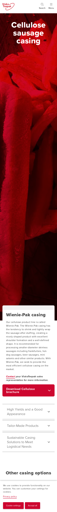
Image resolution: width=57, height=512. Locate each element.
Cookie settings (13, 505)
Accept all (32, 505)
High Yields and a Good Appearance (25, 411)
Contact (10, 376)
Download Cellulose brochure (20, 390)
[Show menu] (51, 7)
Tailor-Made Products (22, 425)
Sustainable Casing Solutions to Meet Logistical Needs (21, 442)
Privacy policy (10, 496)
